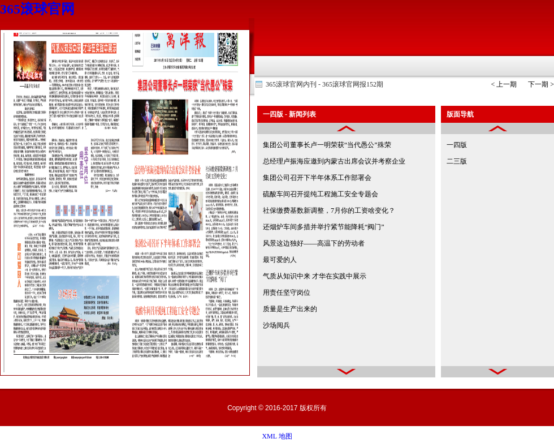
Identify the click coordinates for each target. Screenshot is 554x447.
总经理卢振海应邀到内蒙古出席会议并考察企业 (334, 161)
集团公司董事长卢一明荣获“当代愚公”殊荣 (327, 145)
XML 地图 (277, 436)
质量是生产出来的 (290, 309)
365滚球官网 (37, 9)
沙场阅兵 (276, 325)
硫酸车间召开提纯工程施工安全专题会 (320, 194)
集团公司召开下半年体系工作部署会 (317, 178)
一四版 (457, 145)
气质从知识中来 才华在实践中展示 (314, 276)
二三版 (457, 161)
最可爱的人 (280, 260)
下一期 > (541, 84)
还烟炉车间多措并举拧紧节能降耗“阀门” (323, 227)
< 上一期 (504, 84)
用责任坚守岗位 (286, 292)
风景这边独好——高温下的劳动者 (314, 243)
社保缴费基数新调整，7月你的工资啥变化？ (329, 210)
